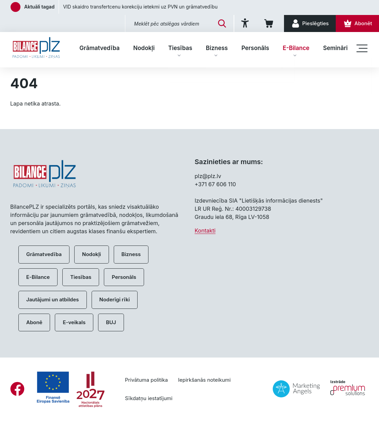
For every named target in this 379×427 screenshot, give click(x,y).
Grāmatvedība (99, 48)
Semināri (335, 48)
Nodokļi (144, 48)
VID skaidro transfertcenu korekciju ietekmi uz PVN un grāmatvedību (140, 7)
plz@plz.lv (208, 176)
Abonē (34, 322)
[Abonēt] (356, 23)
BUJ (111, 322)
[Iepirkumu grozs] (266, 23)
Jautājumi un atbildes (52, 299)
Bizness (217, 48)
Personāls (255, 48)
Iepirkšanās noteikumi (204, 380)
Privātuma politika (146, 380)
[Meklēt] (218, 23)
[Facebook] (17, 389)
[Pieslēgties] (308, 23)
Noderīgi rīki (114, 299)
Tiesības (180, 48)
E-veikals (74, 322)
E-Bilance (296, 48)
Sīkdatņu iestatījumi (148, 398)
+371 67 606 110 (215, 184)
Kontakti (205, 230)
